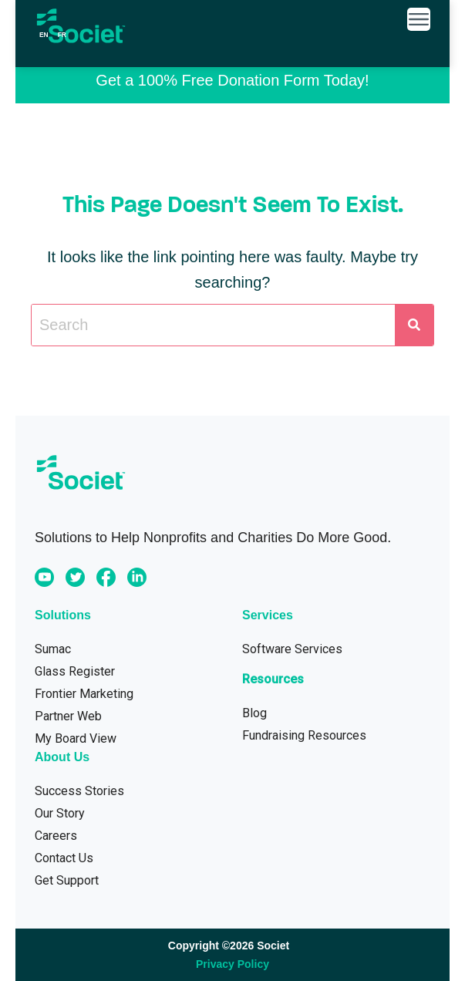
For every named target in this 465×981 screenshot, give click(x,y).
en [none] (44, 35)
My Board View (75, 738)
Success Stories (79, 791)
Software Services (292, 649)
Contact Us (64, 858)
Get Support (67, 880)
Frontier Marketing (84, 693)
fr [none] (62, 35)
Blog (254, 713)
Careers (56, 835)
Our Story (60, 813)
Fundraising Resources (304, 735)
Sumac (53, 649)
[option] (62, 34)
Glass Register (75, 671)
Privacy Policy (232, 964)
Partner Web (68, 716)
